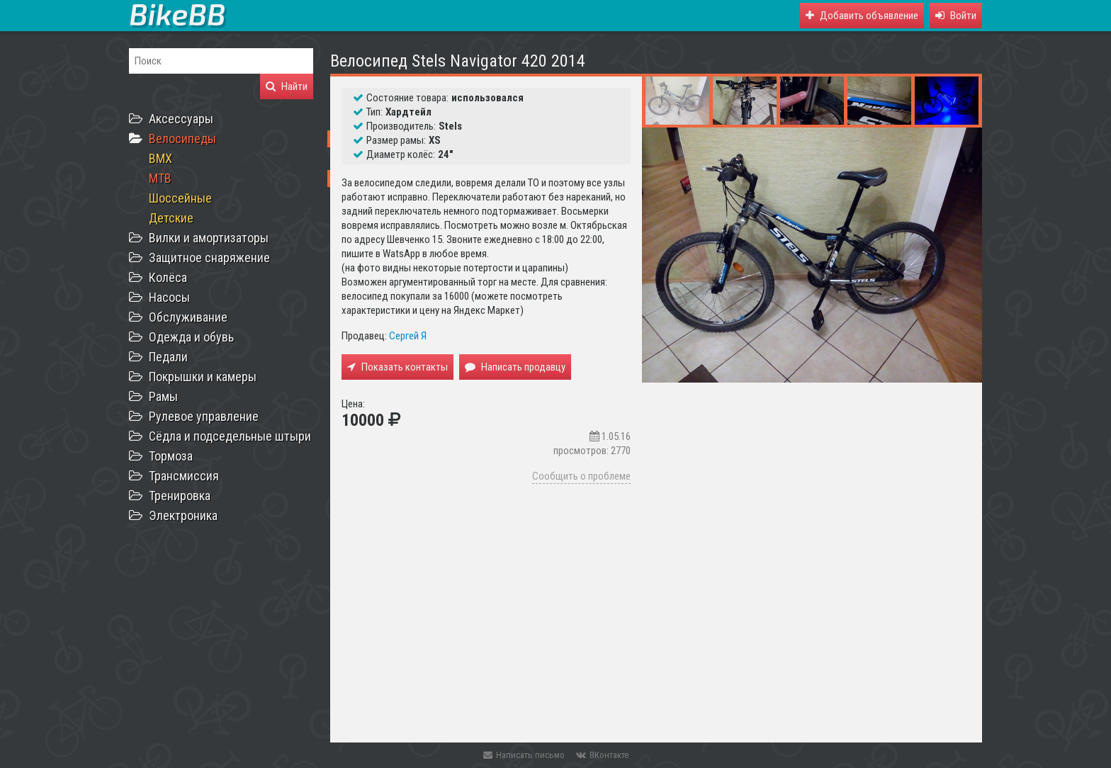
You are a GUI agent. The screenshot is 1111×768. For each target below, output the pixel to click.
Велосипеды (182, 138)
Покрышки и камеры (202, 376)
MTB (160, 178)
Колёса (168, 277)
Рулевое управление (204, 416)
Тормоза (171, 455)
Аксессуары (181, 118)
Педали (168, 356)
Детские (171, 217)
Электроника (183, 515)
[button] (956, 15)
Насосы (169, 297)
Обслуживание (188, 317)
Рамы (163, 396)
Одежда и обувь (191, 336)
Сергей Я (408, 335)
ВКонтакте (602, 755)
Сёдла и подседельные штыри (230, 436)
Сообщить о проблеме (581, 476)
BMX (160, 158)
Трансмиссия (184, 475)
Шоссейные (180, 198)
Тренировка (179, 495)
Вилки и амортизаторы (209, 237)
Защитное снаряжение (209, 257)
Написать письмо (524, 755)
